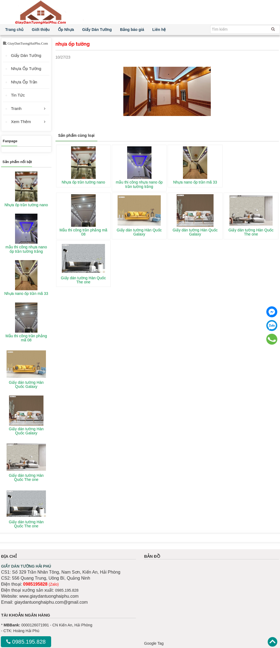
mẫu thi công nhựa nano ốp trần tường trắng (139, 184)
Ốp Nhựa (66, 29)
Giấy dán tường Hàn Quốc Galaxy (139, 232)
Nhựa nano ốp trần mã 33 (195, 182)
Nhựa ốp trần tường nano (83, 182)
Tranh (16, 108)
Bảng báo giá (132, 29)
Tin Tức (18, 95)
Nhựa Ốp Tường (26, 68)
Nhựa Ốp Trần (24, 82)
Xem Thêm (21, 121)
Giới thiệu (40, 29)
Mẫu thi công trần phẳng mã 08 (83, 232)
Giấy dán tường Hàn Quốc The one (250, 232)
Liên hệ (159, 29)
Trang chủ (14, 29)
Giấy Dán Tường (97, 29)
